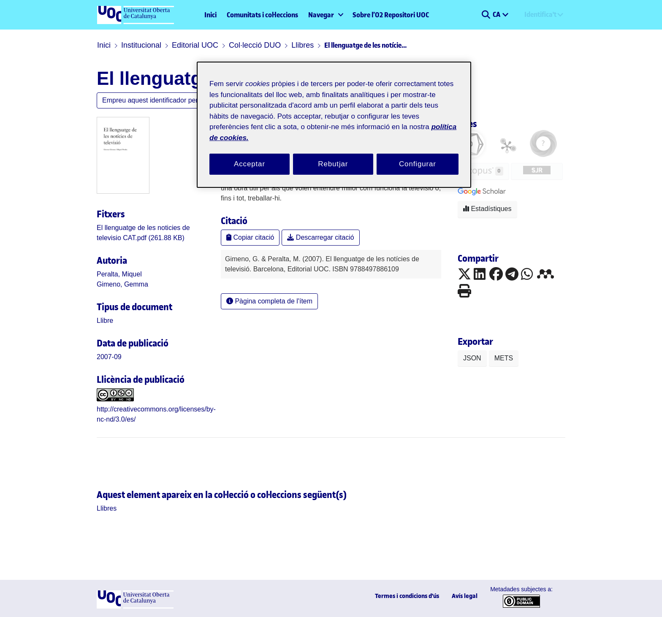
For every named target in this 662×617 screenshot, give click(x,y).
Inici (210, 14)
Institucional (141, 45)
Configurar (417, 164)
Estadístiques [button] (487, 208)
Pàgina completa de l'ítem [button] (269, 301)
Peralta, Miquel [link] (119, 274)
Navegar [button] (321, 14)
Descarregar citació (320, 237)
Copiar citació (250, 237)
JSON (472, 358)
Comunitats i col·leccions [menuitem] (262, 14)
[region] (334, 125)
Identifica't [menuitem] (540, 14)
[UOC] (135, 606)
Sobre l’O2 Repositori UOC (391, 14)
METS (503, 358)
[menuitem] (325, 15)
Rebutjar (333, 164)
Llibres (302, 45)
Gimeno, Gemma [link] (122, 284)
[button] (485, 15)
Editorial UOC (195, 45)
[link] (105, 320)
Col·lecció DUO (255, 45)
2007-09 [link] (109, 356)
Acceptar (249, 164)
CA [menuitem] (497, 14)
